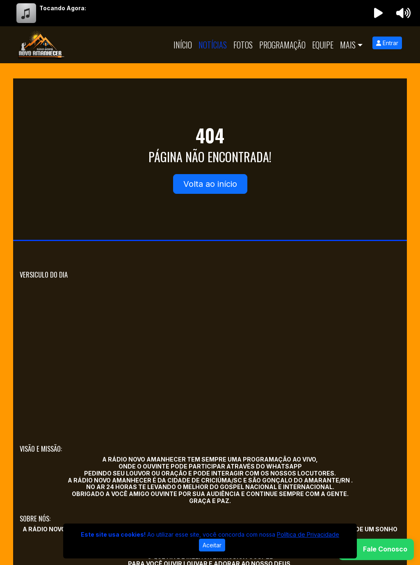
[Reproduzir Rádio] (378, 13)
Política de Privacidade (308, 534)
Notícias (213, 45)
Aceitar (212, 545)
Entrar (387, 42)
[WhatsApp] (376, 549)
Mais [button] (348, 45)
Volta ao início (210, 184)
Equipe (322, 45)
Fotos (243, 45)
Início (182, 45)
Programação (282, 45)
